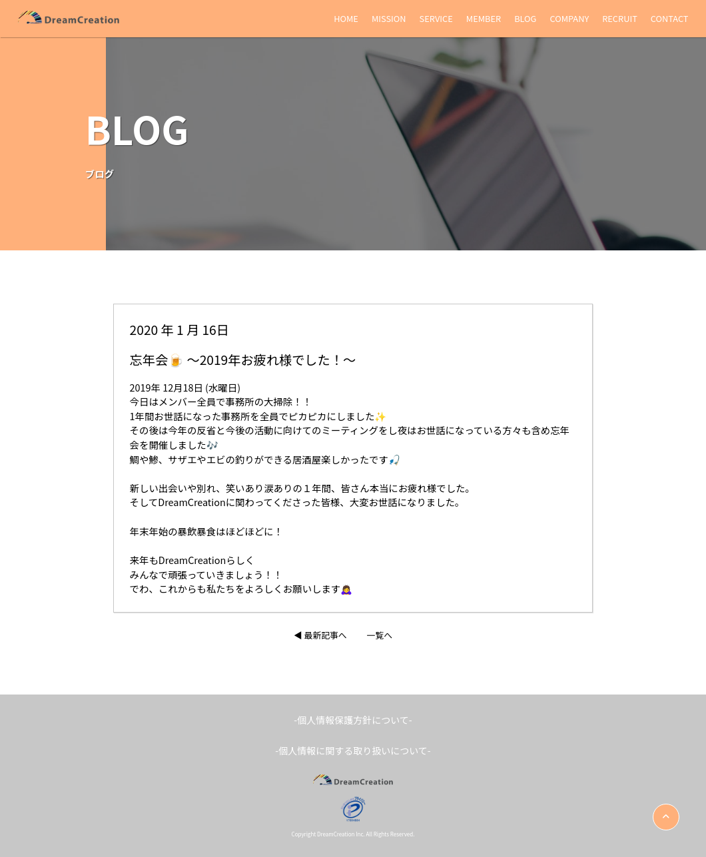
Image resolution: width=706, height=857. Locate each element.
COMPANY (569, 18)
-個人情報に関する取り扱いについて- (352, 750)
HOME (346, 18)
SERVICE (436, 18)
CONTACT (670, 18)
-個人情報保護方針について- (353, 719)
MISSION (389, 18)
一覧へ (379, 635)
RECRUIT (619, 18)
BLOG (525, 18)
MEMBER (483, 18)
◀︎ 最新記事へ (320, 635)
